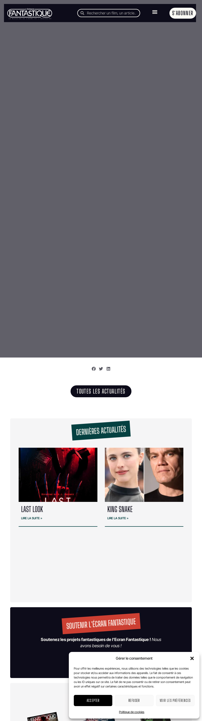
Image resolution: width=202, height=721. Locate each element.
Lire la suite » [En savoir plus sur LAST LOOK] (31, 518)
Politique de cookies (131, 712)
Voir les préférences (175, 700)
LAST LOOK (32, 509)
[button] (192, 658)
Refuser (134, 700)
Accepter (93, 700)
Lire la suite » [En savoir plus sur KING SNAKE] (117, 518)
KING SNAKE (119, 509)
